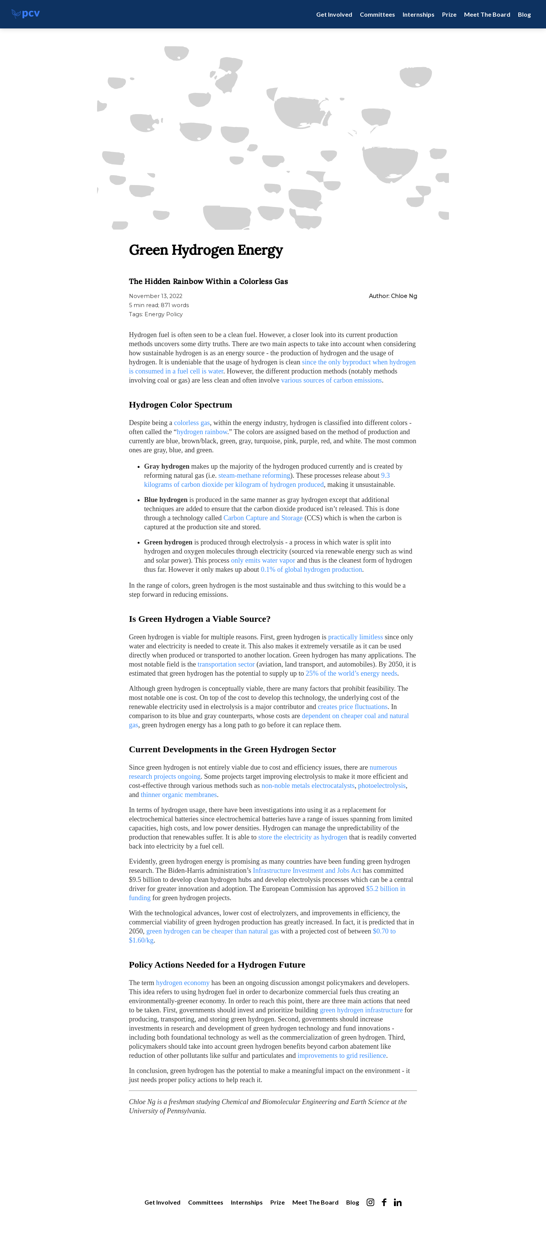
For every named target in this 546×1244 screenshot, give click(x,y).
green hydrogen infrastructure (361, 1010)
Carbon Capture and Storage (263, 518)
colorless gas (192, 423)
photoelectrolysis (382, 785)
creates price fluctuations (353, 707)
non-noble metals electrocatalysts (308, 785)
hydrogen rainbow (202, 432)
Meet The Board (487, 14)
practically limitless (355, 637)
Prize (449, 14)
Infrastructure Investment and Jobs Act (307, 870)
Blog (524, 14)
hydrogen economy (183, 983)
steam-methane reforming (254, 475)
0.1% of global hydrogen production (311, 569)
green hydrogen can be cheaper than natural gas (212, 931)
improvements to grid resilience (342, 1055)
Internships (419, 14)
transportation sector (226, 664)
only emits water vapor (263, 560)
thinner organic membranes (179, 794)
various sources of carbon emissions (331, 380)
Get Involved (334, 14)
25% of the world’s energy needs (351, 673)
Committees (377, 14)
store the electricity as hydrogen (302, 837)
